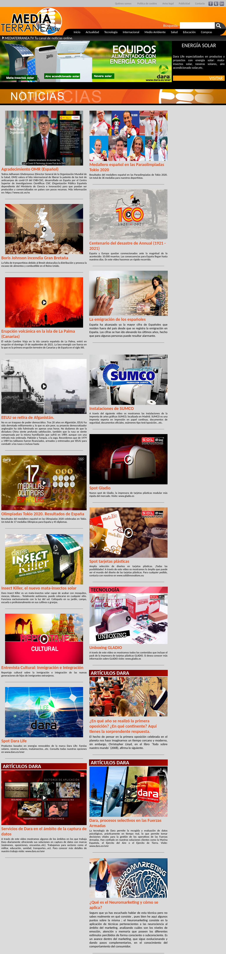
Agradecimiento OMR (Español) (29, 169)
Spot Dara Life (14, 740)
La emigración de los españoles (117, 319)
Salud (174, 32)
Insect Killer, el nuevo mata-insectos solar (39, 588)
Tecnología (110, 32)
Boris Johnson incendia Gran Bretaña (34, 257)
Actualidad (92, 32)
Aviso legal (168, 3)
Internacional (131, 32)
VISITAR (217, 78)
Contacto (200, 3)
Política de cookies (147, 3)
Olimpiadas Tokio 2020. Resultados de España (42, 513)
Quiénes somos (123, 3)
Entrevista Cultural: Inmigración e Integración (42, 667)
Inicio (77, 32)
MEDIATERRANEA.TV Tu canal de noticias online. (39, 38)
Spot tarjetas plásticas (109, 561)
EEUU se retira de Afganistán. (27, 417)
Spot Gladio (99, 488)
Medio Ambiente (155, 32)
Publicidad (184, 3)
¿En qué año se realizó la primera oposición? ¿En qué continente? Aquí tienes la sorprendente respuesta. (123, 726)
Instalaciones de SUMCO (111, 408)
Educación (189, 32)
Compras (206, 32)
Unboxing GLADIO (105, 647)
